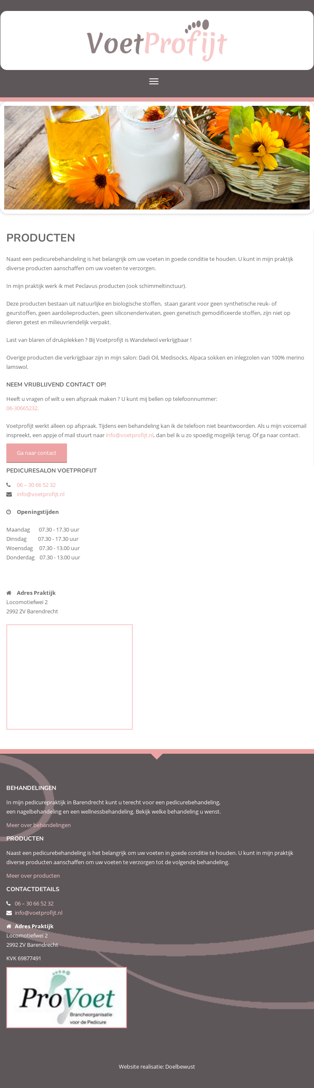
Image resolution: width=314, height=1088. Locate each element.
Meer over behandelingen (38, 825)
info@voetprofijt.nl (129, 435)
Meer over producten (33, 875)
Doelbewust (180, 1066)
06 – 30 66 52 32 (36, 485)
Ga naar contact (36, 453)
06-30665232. (22, 408)
